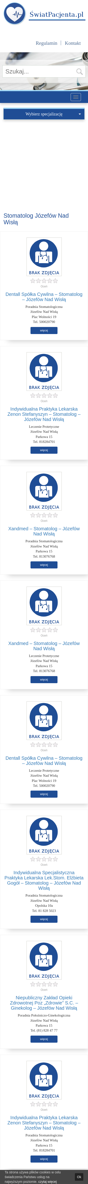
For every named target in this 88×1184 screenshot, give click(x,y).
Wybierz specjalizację (53, 114)
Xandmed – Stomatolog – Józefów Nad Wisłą (44, 531)
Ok (79, 1177)
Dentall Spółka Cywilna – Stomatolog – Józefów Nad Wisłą (44, 297)
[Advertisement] (44, 166)
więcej (44, 330)
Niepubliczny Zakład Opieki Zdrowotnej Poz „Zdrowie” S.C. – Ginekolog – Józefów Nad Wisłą (44, 1003)
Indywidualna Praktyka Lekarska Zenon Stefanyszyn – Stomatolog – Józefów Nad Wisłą (44, 414)
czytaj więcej (47, 1182)
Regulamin (46, 43)
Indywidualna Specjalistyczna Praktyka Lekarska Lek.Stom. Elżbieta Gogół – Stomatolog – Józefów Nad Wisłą (44, 880)
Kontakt (73, 43)
